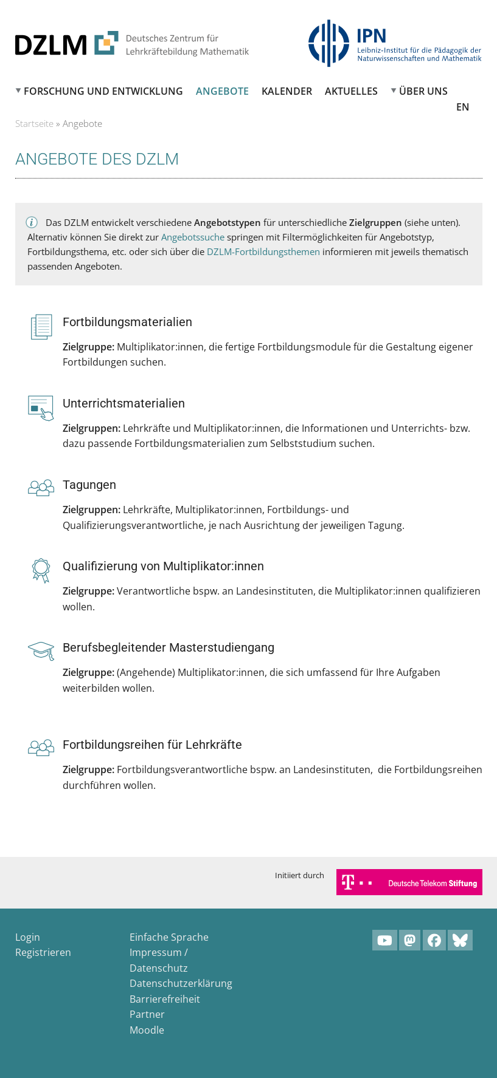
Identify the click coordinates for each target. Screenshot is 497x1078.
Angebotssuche (192, 237)
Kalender (287, 91)
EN (463, 107)
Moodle (147, 1030)
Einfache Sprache (169, 937)
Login (27, 937)
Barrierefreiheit (165, 999)
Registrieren (43, 952)
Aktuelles (351, 91)
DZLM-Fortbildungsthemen (263, 251)
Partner (147, 1014)
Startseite (34, 123)
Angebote (222, 91)
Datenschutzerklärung (181, 983)
